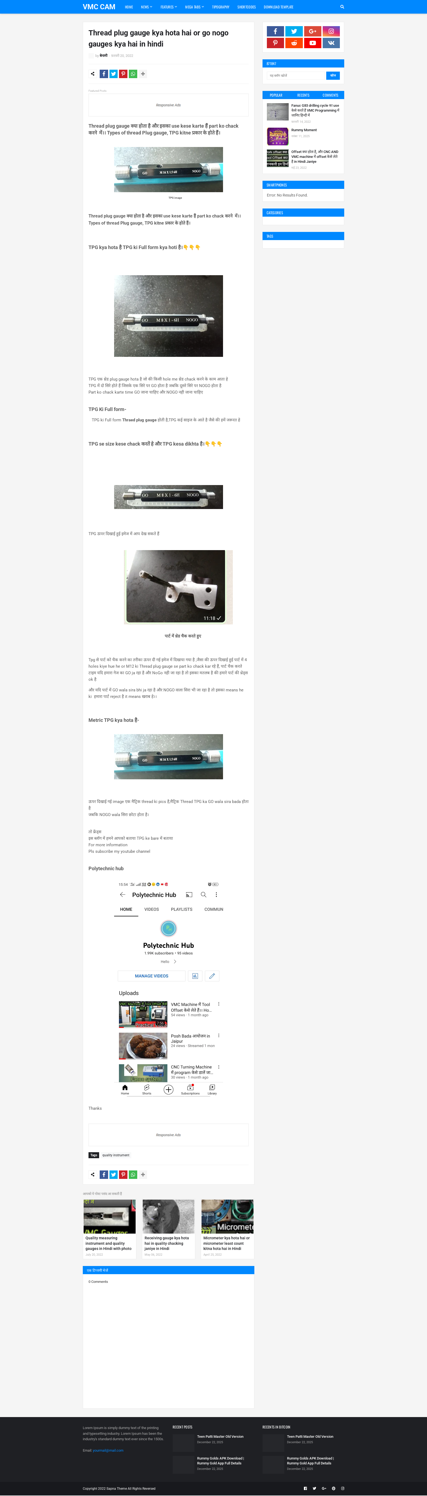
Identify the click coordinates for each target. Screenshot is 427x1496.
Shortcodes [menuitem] (246, 7)
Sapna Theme (116, 1489)
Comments (330, 95)
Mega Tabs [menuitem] (192, 7)
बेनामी (103, 56)
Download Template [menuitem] (278, 7)
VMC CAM (99, 7)
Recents (303, 95)
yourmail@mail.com (108, 1451)
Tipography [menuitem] (220, 7)
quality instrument (115, 1156)
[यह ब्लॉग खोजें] (296, 76)
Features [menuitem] (167, 7)
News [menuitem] (145, 7)
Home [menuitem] (129, 7)
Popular (276, 95)
